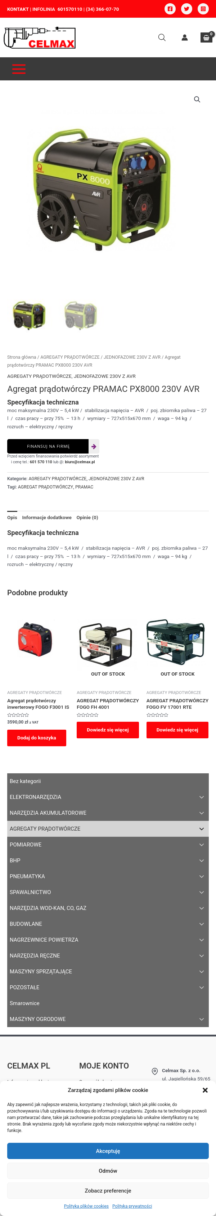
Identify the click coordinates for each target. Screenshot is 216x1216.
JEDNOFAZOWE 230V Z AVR (132, 357)
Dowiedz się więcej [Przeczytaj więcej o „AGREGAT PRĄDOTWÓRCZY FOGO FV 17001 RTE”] (177, 730)
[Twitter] (186, 8)
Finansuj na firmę (48, 446)
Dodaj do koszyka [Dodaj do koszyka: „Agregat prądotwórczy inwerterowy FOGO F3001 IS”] (36, 738)
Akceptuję (108, 1151)
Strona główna (21, 357)
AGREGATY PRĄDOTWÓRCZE (70, 357)
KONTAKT (18, 9)
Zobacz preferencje (108, 1191)
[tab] (12, 517)
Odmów (108, 1171)
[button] (205, 1090)
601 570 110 (41, 462)
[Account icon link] (184, 37)
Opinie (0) (87, 518)
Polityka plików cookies (86, 1206)
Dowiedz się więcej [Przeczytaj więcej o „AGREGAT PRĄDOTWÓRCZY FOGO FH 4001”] (108, 730)
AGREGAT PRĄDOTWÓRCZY (45, 487)
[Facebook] (170, 8)
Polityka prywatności (132, 1206)
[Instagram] (203, 8)
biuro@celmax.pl (80, 462)
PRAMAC (84, 487)
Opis (12, 518)
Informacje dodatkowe (46, 518)
